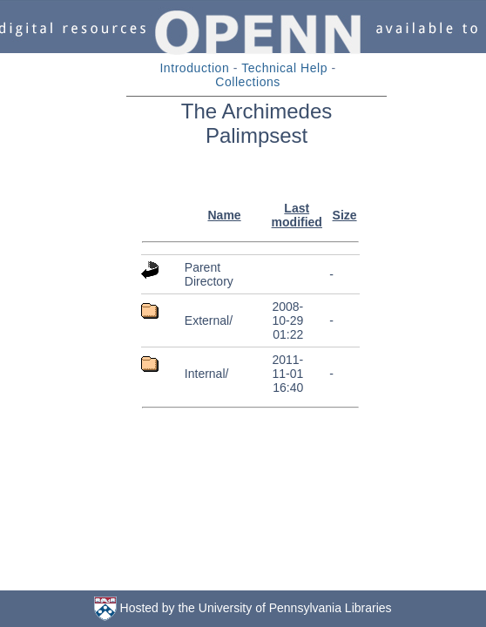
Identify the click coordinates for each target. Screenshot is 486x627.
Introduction (194, 68)
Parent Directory (209, 274)
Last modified (297, 215)
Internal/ (207, 374)
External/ (209, 320)
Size (345, 215)
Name (223, 215)
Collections (247, 82)
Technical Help (284, 68)
